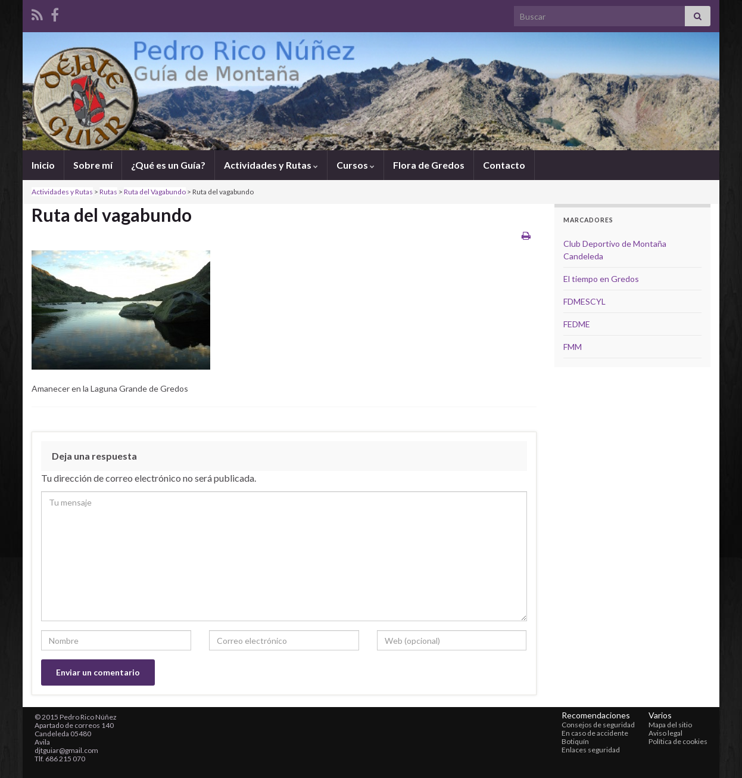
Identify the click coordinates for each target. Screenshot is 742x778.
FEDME (576, 324)
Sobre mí (93, 165)
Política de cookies (678, 741)
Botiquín (575, 741)
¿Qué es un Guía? (168, 165)
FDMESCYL (584, 301)
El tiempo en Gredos (601, 279)
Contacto (504, 165)
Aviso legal (665, 733)
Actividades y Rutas (271, 165)
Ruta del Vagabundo (155, 191)
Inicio (43, 165)
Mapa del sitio (670, 724)
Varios (660, 715)
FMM (572, 347)
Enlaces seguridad (591, 749)
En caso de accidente (595, 733)
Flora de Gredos (428, 165)
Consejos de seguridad (598, 724)
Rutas (108, 191)
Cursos (355, 165)
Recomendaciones (596, 715)
